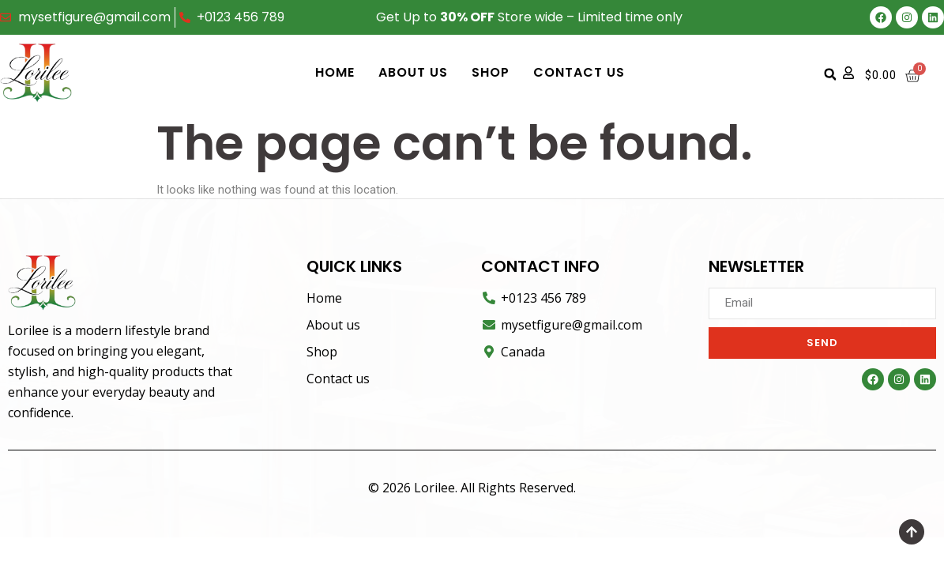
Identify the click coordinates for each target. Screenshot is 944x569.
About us (413, 72)
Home (335, 72)
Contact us (579, 72)
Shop (491, 72)
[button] (830, 74)
